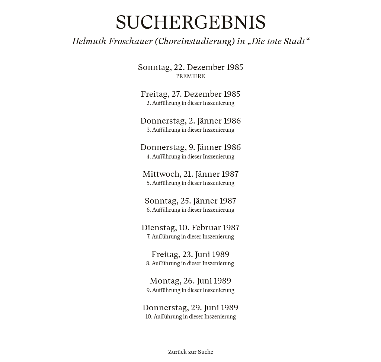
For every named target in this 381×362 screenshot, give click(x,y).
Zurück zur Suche (190, 352)
